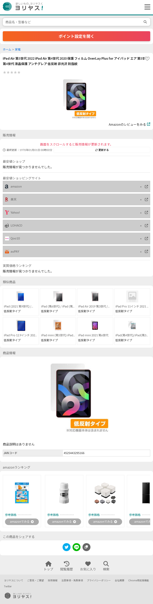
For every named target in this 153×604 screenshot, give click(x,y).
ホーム (7, 49)
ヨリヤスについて (13, 580)
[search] (146, 22)
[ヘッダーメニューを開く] (146, 7)
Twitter (8, 586)
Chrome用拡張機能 (138, 580)
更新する (102, 150)
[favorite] (147, 59)
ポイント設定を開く (76, 36)
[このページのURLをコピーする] (86, 548)
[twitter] (67, 548)
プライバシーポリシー (99, 580)
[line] (76, 548)
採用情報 (52, 580)
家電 (18, 49)
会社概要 (119, 580)
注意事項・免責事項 (72, 580)
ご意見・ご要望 (35, 580)
